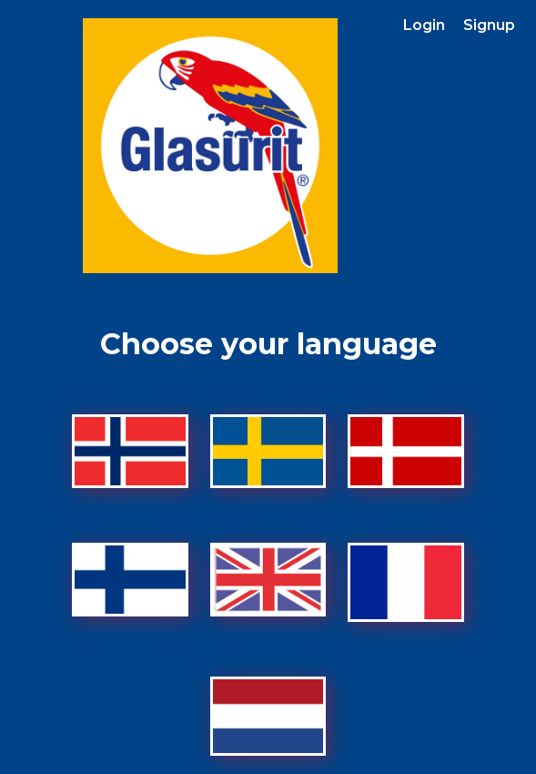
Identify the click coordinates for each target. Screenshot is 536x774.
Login (424, 25)
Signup (489, 25)
